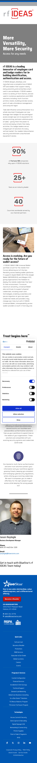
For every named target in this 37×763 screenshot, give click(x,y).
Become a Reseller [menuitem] (18, 645)
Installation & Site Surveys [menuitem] (18, 685)
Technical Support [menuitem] (18, 688)
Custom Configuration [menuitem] (18, 678)
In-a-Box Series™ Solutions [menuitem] (18, 698)
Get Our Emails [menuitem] (23, 753)
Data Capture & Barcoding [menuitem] (18, 720)
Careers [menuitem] (18, 662)
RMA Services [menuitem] (18, 652)
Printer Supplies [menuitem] (19, 731)
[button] (7, 743)
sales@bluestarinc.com (13, 616)
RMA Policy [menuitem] (26, 750)
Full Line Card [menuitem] (18, 642)
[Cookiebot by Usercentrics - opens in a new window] (26, 341)
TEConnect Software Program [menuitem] (18, 705)
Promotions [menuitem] (18, 649)
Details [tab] (18, 347)
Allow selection (18, 414)
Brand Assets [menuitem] (13, 753)
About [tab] (30, 347)
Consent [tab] (7, 347)
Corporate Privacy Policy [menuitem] (13, 750)
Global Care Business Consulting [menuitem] (19, 695)
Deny (18, 420)
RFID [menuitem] (18, 737)
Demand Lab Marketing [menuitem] (18, 691)
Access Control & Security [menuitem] (18, 717)
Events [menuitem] (18, 665)
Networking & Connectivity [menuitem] (18, 727)
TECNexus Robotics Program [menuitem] (18, 701)
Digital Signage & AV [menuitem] (18, 724)
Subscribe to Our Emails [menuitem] (18, 655)
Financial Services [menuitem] (18, 681)
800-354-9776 (10, 614)
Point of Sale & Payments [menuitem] (18, 734)
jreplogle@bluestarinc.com (9, 553)
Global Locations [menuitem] (18, 659)
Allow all (18, 408)
